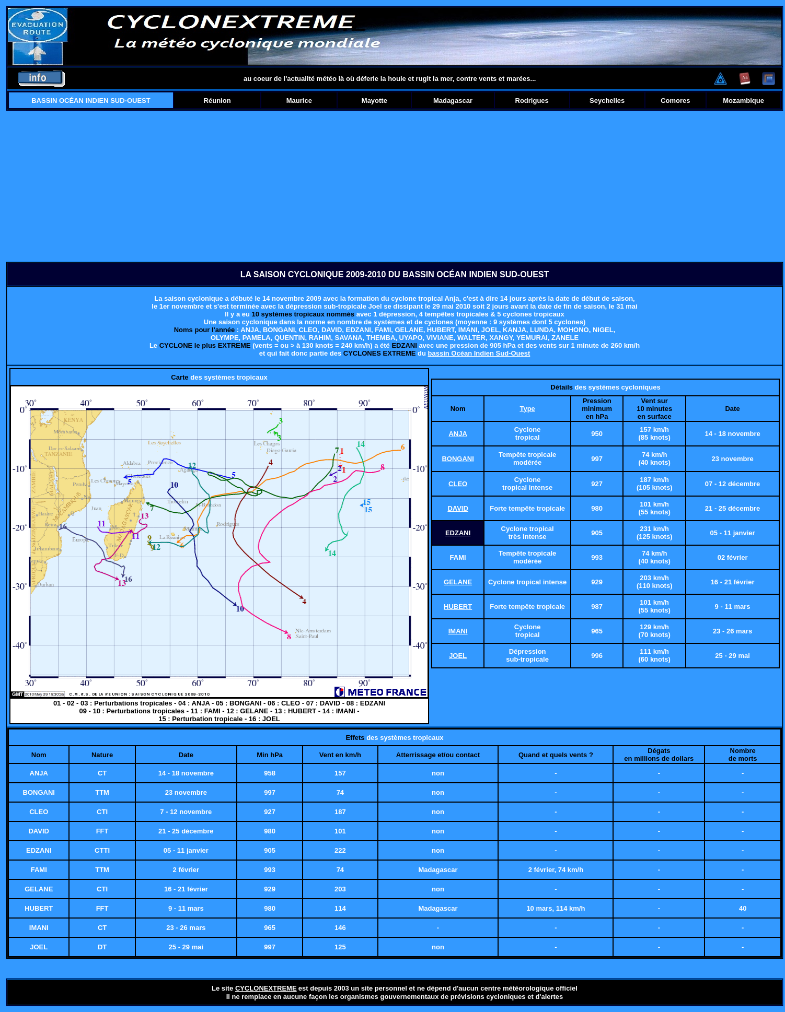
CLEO (457, 484)
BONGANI (458, 459)
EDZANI (457, 533)
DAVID (457, 508)
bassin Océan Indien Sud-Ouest (479, 353)
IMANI (458, 631)
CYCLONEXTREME (266, 988)
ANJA (457, 434)
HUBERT (458, 606)
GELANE (458, 582)
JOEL (458, 656)
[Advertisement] (394, 186)
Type (527, 409)
